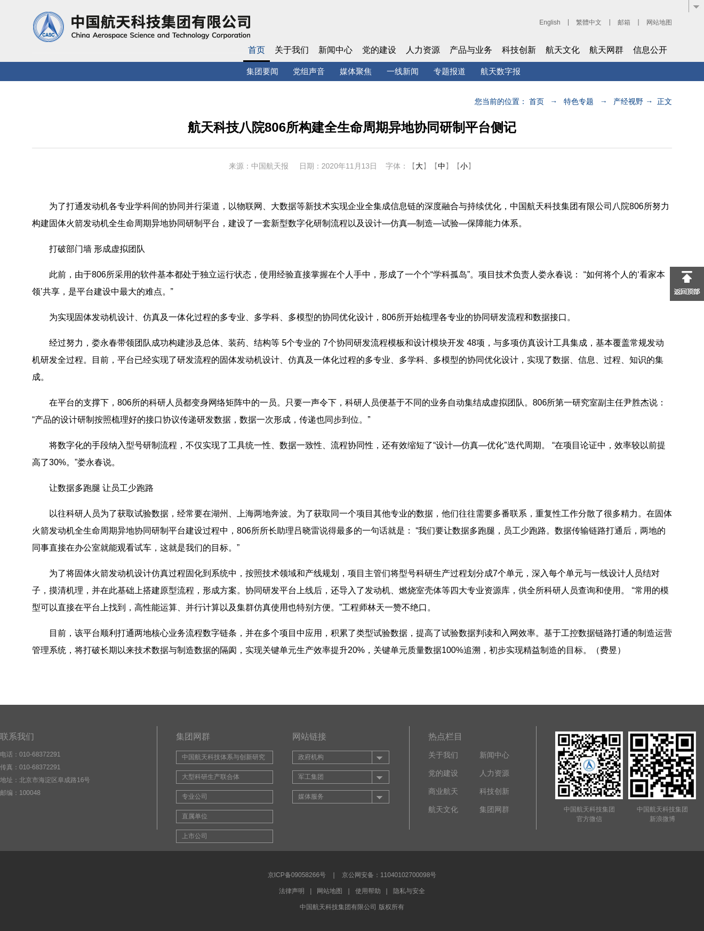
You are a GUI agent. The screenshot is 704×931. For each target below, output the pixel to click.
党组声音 (309, 71)
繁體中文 (589, 22)
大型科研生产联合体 (210, 777)
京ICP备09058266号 (297, 875)
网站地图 (659, 22)
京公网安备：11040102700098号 (389, 875)
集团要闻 (262, 71)
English (549, 22)
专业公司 (194, 796)
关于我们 (292, 49)
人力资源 (423, 49)
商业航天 (443, 791)
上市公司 (194, 836)
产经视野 (628, 101)
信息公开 (650, 49)
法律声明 (292, 891)
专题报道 (450, 71)
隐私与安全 (409, 891)
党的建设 (379, 49)
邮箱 (624, 22)
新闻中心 (335, 49)
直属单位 (194, 816)
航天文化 (563, 49)
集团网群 (494, 809)
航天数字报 (501, 71)
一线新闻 (403, 71)
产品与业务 (471, 49)
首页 (256, 49)
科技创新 (519, 49)
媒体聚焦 (356, 71)
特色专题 (579, 101)
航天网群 (606, 49)
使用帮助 (368, 891)
